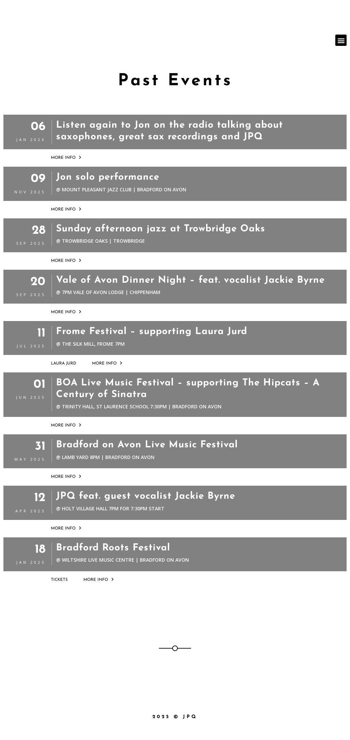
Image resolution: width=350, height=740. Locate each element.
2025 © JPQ (175, 716)
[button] (341, 40)
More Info (66, 157)
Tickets (59, 580)
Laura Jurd (63, 363)
